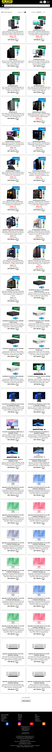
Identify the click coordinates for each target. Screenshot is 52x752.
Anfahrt (20, 717)
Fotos (19, 718)
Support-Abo (4, 721)
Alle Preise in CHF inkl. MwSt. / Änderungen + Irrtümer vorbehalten (25, 745)
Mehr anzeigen (26, 700)
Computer (3, 716)
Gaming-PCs (4, 717)
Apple (2, 719)
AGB (36, 717)
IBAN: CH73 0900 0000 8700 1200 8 (25, 746)
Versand (37, 718)
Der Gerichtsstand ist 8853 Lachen (25, 738)
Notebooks (3, 718)
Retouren (37, 719)
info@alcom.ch (31, 737)
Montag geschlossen (25, 740)
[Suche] (25, 5)
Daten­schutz (38, 721)
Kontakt (20, 716)
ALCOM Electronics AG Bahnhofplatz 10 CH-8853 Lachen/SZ (25, 728)
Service (20, 719)
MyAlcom (37, 716)
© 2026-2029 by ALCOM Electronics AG (25, 736)
